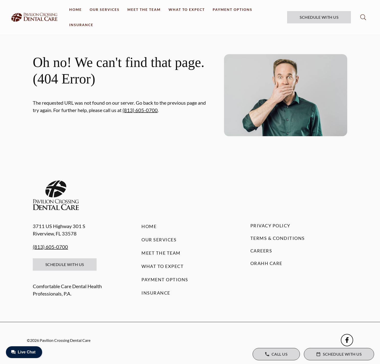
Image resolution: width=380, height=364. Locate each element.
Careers (261, 250)
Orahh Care (266, 263)
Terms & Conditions (277, 238)
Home (75, 9)
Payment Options (232, 9)
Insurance (81, 25)
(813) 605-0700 (140, 110)
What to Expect (187, 9)
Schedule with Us (319, 17)
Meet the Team (144, 9)
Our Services (105, 9)
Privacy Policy (270, 225)
